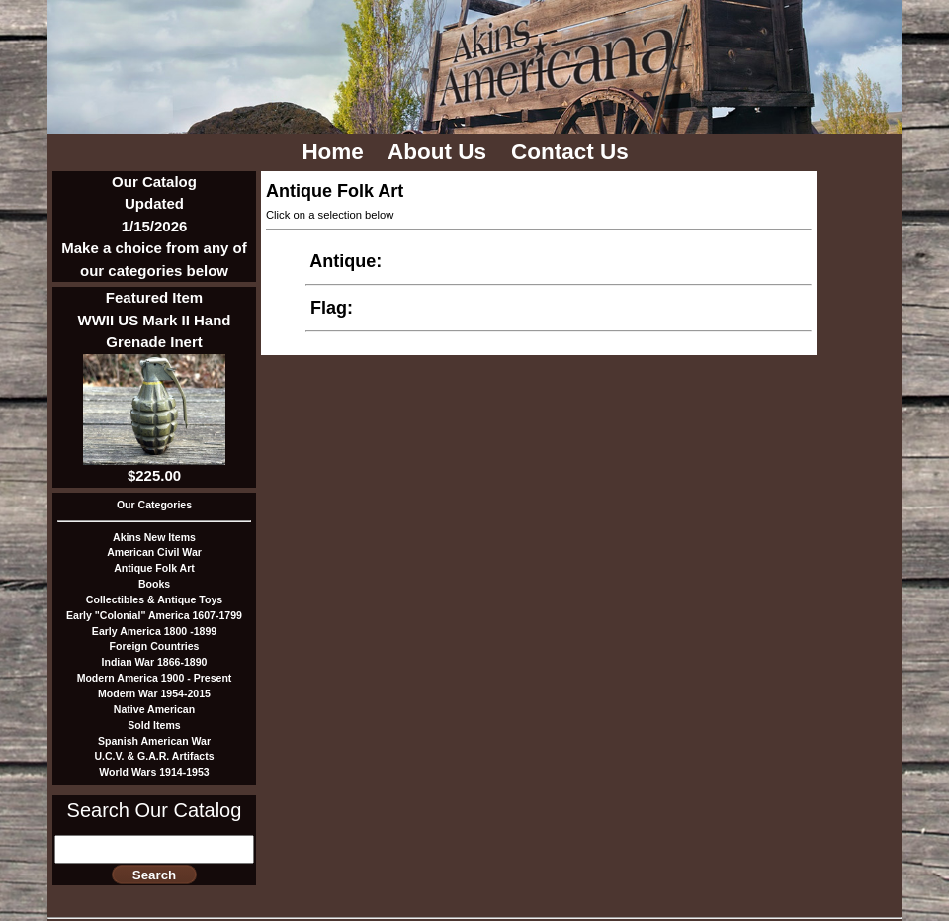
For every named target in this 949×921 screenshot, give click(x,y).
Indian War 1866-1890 (155, 662)
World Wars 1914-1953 (154, 772)
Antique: (346, 261)
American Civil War (154, 552)
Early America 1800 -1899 (154, 631)
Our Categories (154, 504)
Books (154, 584)
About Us (440, 151)
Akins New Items (154, 537)
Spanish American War (154, 741)
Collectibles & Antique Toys (154, 599)
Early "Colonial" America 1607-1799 (154, 615)
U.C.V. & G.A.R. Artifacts (154, 756)
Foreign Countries (155, 646)
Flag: (331, 308)
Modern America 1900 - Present (154, 678)
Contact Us (573, 151)
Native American (154, 709)
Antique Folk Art (154, 568)
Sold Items (154, 725)
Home (336, 151)
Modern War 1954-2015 (154, 693)
